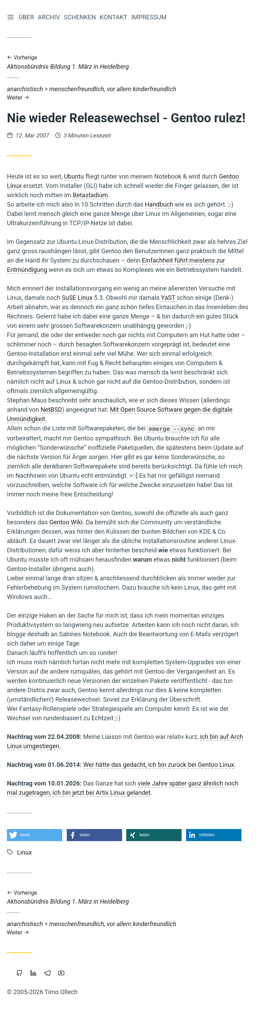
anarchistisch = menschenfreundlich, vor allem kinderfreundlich (128, 93)
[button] (34, 835)
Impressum (149, 17)
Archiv (49, 17)
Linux (24, 852)
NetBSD (51, 409)
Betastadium (90, 195)
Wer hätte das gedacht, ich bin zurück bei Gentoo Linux (158, 764)
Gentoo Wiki (65, 522)
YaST (168, 297)
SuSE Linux (77, 297)
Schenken (80, 17)
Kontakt (114, 17)
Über (27, 17)
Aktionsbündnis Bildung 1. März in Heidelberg (128, 62)
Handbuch (159, 204)
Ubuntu (74, 176)
